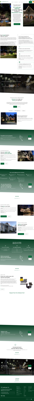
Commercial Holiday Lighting (28, 81)
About (20, 2)
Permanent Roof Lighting (5, 86)
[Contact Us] (28, 85)
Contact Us (28, 86)
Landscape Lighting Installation (5, 81)
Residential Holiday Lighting (17, 81)
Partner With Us (16, 2)
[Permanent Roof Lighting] (5, 85)
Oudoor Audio (17, 86)
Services (13, 2)
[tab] (10, 111)
